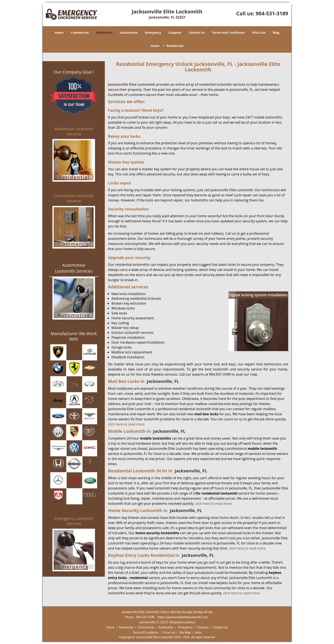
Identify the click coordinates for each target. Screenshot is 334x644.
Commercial (80, 32)
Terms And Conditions (228, 32)
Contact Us (197, 32)
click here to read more (126, 424)
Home (59, 32)
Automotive (129, 32)
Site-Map (185, 632)
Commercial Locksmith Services (73, 198)
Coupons (174, 32)
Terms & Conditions (146, 632)
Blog (276, 32)
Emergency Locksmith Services (73, 521)
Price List (259, 32)
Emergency (153, 32)
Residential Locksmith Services (73, 131)
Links (197, 632)
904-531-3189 (272, 13)
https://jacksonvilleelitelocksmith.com (182, 617)
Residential (104, 32)
